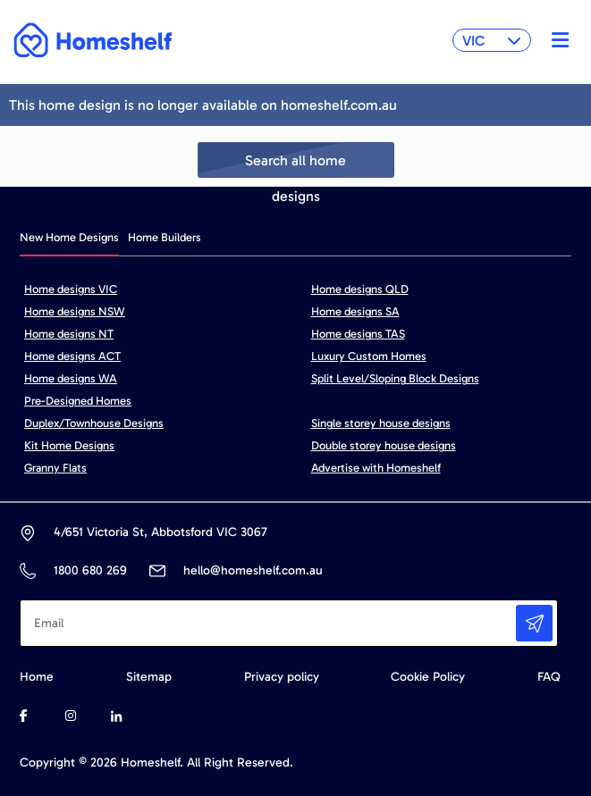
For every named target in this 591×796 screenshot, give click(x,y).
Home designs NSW (74, 311)
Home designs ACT (72, 356)
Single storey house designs (381, 423)
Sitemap (149, 676)
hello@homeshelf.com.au (253, 570)
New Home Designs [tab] (69, 237)
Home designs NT (69, 333)
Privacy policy (281, 676)
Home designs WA (70, 378)
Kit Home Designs (69, 445)
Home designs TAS (358, 333)
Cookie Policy (428, 676)
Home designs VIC (70, 289)
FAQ (549, 676)
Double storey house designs (383, 445)
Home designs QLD (360, 289)
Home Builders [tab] (164, 237)
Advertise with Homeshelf (376, 467)
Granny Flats (55, 467)
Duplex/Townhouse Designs (94, 423)
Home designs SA (355, 311)
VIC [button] (491, 40)
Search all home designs (295, 165)
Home (37, 676)
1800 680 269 (90, 570)
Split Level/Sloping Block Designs (395, 378)
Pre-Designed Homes (77, 400)
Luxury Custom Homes (368, 356)
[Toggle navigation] (555, 40)
